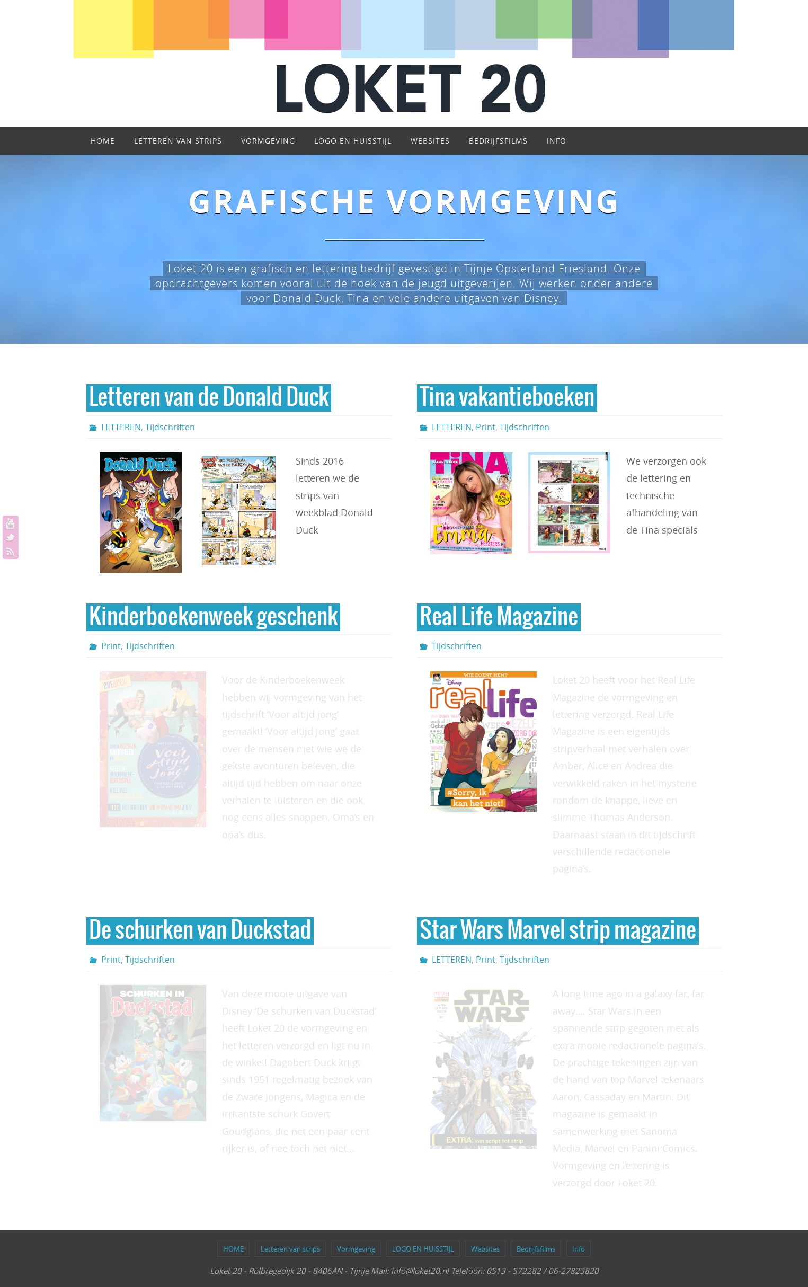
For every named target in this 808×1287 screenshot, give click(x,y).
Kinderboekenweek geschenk (213, 617)
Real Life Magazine (499, 617)
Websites (485, 1249)
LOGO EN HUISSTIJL (423, 1249)
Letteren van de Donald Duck (208, 398)
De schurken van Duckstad (200, 931)
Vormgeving (356, 1249)
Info (578, 1249)
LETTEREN (121, 427)
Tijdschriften (170, 427)
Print (485, 427)
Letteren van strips (290, 1249)
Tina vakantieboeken (507, 398)
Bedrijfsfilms (536, 1249)
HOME (233, 1249)
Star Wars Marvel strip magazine (558, 931)
